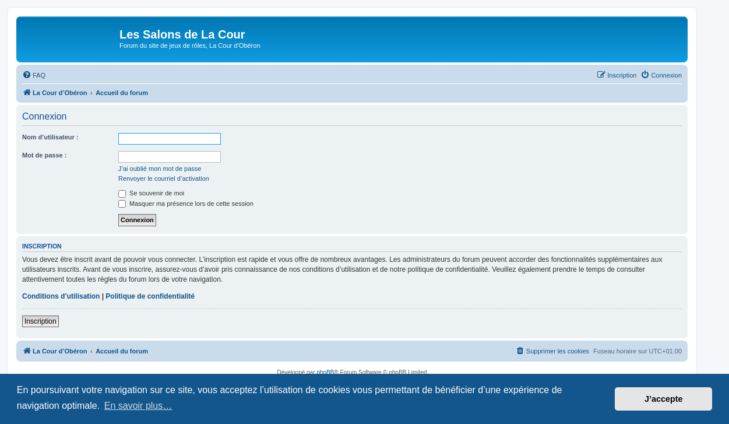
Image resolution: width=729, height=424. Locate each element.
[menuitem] (33, 75)
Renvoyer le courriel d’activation (163, 178)
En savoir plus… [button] (138, 406)
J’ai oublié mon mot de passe (159, 168)
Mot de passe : (44, 155)
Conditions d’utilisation (61, 296)
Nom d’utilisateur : (50, 137)
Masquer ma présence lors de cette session (185, 203)
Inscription (40, 321)
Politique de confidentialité (150, 296)
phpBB (325, 372)
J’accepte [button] (664, 399)
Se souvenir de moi (151, 193)
